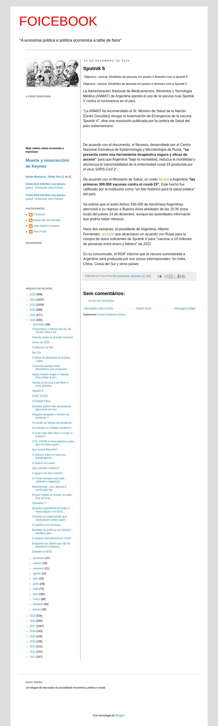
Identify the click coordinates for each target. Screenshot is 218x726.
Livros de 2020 (41, 342)
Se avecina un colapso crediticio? (51, 427)
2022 (33, 309)
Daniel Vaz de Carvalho (47, 220)
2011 (33, 656)
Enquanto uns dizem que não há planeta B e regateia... (51, 545)
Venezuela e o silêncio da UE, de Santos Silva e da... (51, 331)
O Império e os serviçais (46, 524)
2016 (33, 631)
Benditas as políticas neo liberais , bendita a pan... (52, 531)
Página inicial (144, 308)
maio (36, 588)
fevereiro (38, 604)
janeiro (37, 609)
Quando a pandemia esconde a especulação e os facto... (50, 510)
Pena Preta (39, 231)
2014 (33, 641)
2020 (33, 320)
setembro (39, 568)
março (37, 599)
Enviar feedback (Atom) (111, 314)
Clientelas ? (39, 503)
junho (36, 583)
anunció (108, 234)
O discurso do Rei (42, 347)
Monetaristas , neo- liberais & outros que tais (49, 488)
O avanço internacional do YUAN (51, 538)
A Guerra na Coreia (43, 463)
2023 (33, 304)
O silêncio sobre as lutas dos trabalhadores (49, 456)
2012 (33, 651)
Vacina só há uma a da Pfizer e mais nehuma (50, 384)
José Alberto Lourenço (46, 225)
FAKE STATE (40, 396)
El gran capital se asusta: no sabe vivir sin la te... (52, 496)
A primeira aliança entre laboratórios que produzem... (50, 368)
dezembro (39, 324)
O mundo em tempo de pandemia (51, 422)
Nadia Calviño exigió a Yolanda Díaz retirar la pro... (50, 376)
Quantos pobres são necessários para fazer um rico (51, 408)
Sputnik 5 (37, 390)
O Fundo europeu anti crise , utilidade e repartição (49, 480)
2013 (33, 646)
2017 (33, 626)
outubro (38, 563)
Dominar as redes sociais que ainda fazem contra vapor (49, 518)
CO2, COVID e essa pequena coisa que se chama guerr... (53, 443)
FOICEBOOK (58, 21)
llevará (164, 179)
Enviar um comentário (101, 300)
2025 (33, 294)
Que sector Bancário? (45, 449)
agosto (37, 573)
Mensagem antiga (184, 308)
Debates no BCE (42, 551)
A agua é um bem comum (47, 473)
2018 (33, 620)
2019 (33, 615)
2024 (33, 299)
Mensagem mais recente (98, 308)
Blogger (120, 715)
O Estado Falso (41, 401)
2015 (33, 636)
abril (36, 594)
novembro (39, 558)
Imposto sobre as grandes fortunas (52, 337)
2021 (33, 315)
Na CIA (36, 352)
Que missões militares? (46, 468)
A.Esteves (39, 214)
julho (36, 578)
